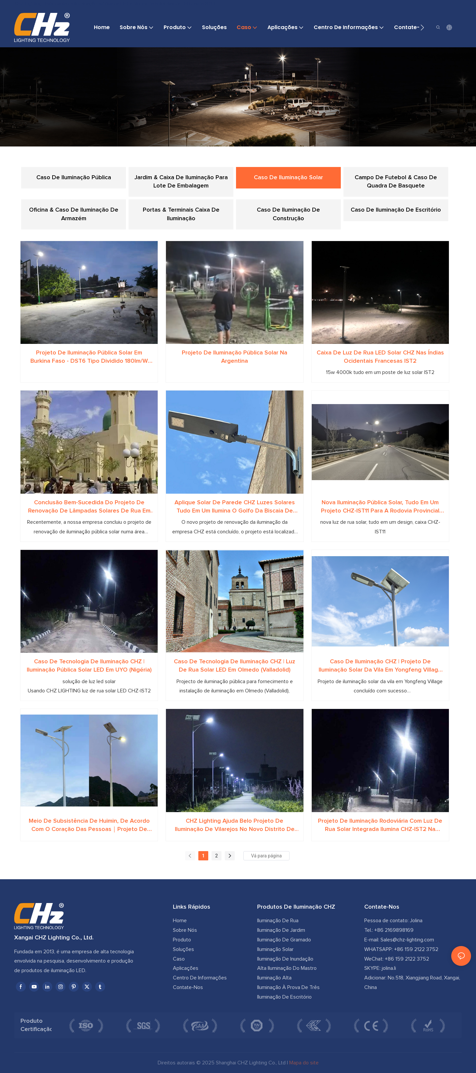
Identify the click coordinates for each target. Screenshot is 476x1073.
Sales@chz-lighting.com (407, 939)
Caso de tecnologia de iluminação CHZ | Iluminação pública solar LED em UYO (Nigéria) (89, 666)
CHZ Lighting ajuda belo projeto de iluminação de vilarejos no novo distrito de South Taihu (235, 826)
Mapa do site (304, 1062)
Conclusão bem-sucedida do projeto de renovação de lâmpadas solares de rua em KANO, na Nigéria (89, 507)
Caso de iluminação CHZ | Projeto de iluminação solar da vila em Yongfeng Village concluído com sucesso (380, 666)
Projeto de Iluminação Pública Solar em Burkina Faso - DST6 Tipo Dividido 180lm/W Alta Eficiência (89, 357)
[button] (422, 27)
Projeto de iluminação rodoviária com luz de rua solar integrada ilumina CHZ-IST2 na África (380, 826)
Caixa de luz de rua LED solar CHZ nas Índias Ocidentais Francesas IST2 (380, 357)
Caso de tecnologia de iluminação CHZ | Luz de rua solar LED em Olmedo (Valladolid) (234, 666)
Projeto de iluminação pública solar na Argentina (234, 357)
